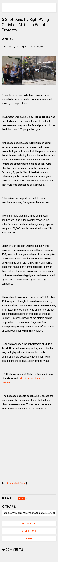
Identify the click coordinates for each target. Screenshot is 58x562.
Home (29, 538)
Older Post (29, 531)
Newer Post (29, 523)
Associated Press (16, 483)
